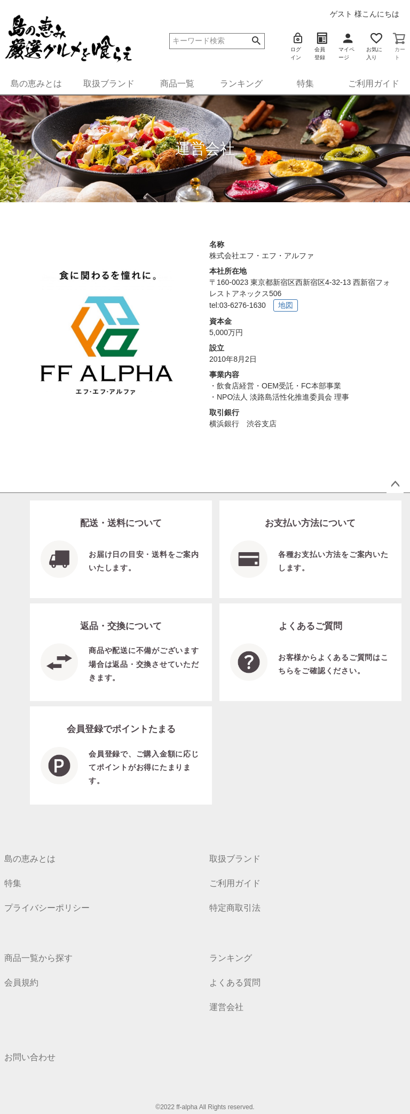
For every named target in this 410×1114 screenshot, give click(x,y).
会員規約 (21, 982)
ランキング (241, 83)
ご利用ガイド (373, 83)
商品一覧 (177, 83)
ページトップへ (395, 484)
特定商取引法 (235, 907)
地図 (285, 305)
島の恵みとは (36, 83)
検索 (256, 41)
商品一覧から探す (38, 957)
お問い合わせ (30, 1057)
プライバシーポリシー (47, 907)
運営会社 (226, 1007)
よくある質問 (235, 982)
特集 (305, 83)
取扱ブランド (109, 83)
